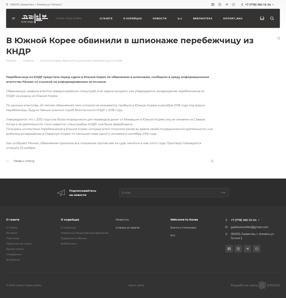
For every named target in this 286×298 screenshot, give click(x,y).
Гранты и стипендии (183, 227)
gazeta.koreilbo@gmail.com (249, 227)
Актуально (13, 259)
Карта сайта (136, 285)
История (11, 232)
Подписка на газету (19, 243)
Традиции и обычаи (74, 238)
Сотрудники (14, 254)
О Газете (11, 227)
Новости (122, 219)
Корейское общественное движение (85, 232)
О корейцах (70, 219)
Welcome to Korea (184, 219)
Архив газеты (15, 248)
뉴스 (172, 235)
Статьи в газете (128, 227)
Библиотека (68, 243)
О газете (13, 219)
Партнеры (13, 238)
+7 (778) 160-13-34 (258, 4)
